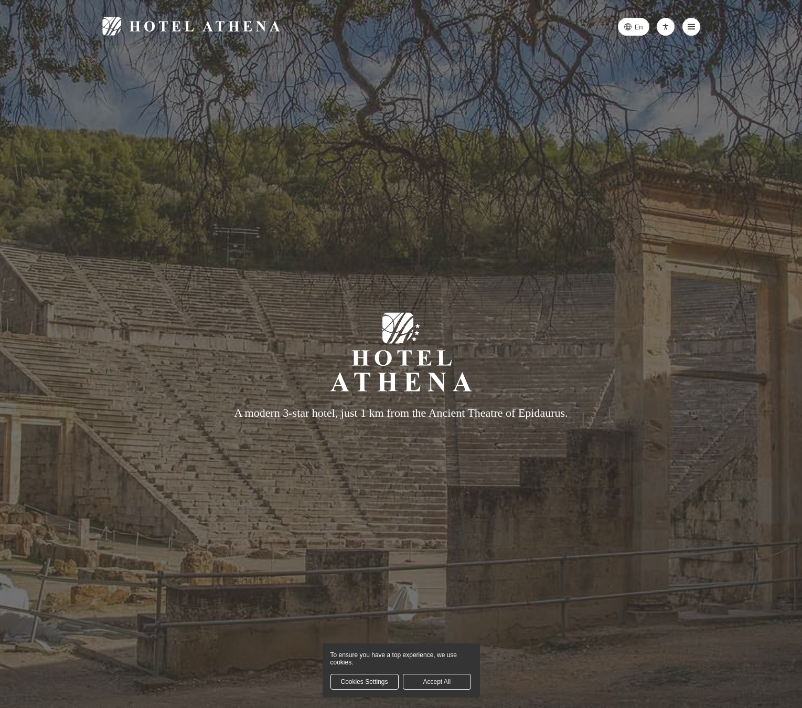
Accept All (437, 681)
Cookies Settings (364, 681)
